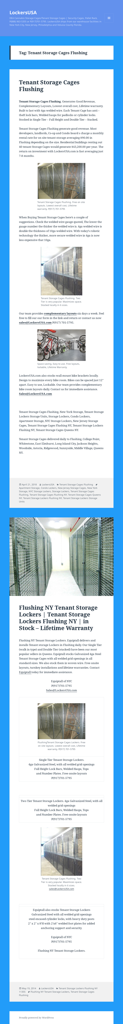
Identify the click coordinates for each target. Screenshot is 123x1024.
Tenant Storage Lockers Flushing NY (42, 498)
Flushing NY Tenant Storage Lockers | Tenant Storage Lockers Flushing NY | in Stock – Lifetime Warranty (58, 618)
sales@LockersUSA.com (35, 322)
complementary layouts (60, 313)
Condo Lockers (49, 487)
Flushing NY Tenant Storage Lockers (50, 991)
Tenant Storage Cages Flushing (49, 85)
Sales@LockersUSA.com (35, 394)
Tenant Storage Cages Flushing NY (48, 494)
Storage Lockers (60, 491)
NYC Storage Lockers (40, 491)
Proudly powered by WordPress (36, 1017)
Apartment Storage (29, 487)
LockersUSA (23, 12)
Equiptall (25, 672)
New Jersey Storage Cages (72, 487)
